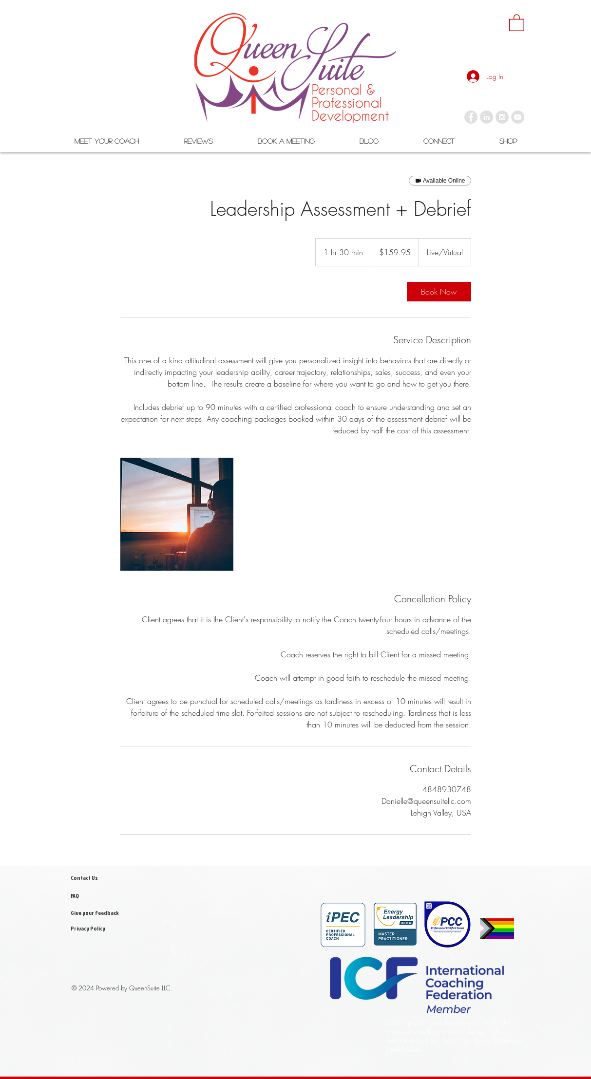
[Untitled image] (176, 514)
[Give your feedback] (102, 913)
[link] (516, 22)
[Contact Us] (94, 878)
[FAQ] (99, 896)
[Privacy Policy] (102, 928)
